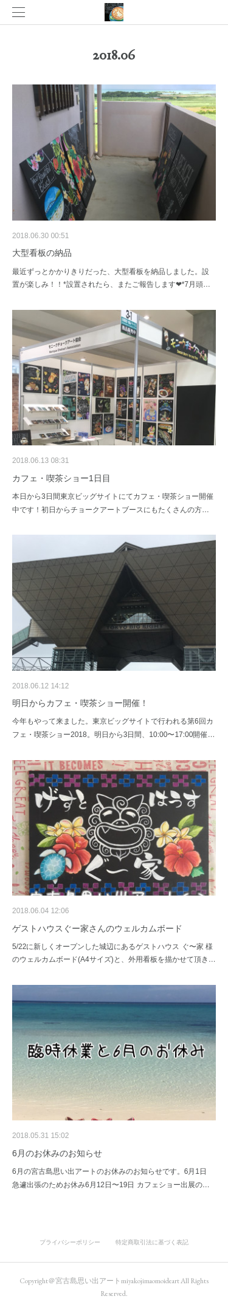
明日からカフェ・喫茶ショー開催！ (80, 703)
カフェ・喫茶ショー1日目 (61, 478)
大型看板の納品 (42, 253)
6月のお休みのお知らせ (57, 1153)
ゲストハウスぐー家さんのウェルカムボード (97, 928)
